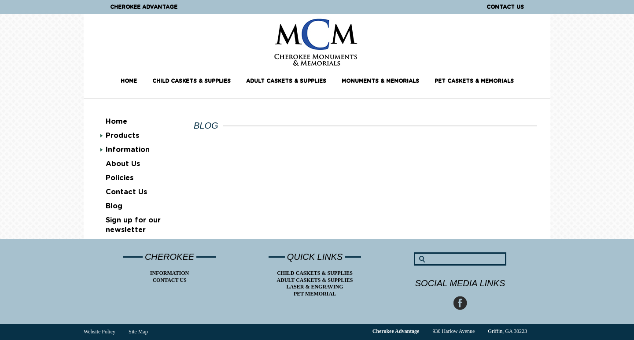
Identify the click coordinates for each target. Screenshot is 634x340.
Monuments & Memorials (380, 81)
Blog (114, 206)
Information (128, 149)
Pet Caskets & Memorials (474, 81)
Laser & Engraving (314, 287)
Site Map (138, 332)
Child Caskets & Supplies (191, 81)
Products (122, 135)
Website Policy (99, 332)
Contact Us (505, 7)
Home (129, 81)
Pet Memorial (315, 294)
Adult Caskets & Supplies (286, 81)
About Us (123, 163)
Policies (119, 177)
